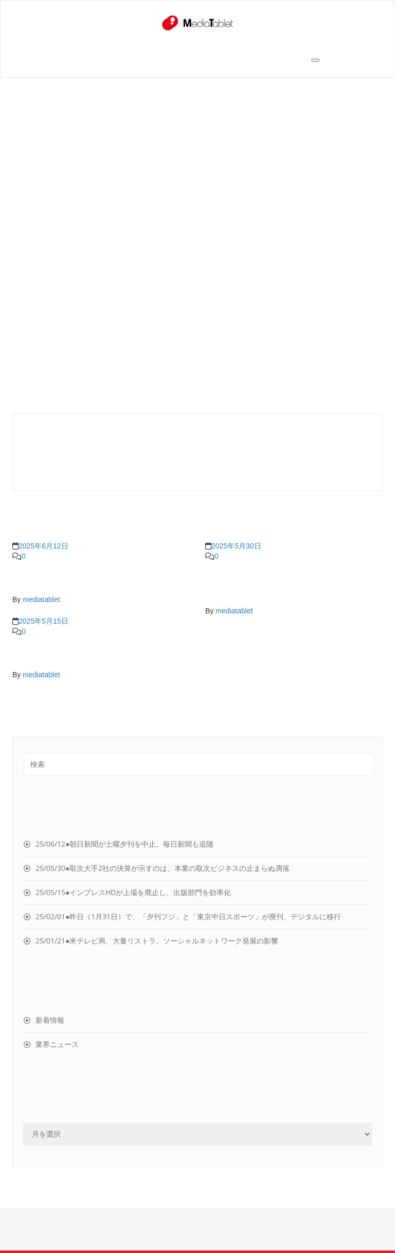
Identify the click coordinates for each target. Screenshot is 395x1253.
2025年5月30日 (236, 546)
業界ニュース (57, 1044)
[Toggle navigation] (315, 60)
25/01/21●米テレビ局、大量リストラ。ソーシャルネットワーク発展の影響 (156, 941)
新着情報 (49, 1020)
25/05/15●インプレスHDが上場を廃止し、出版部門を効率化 (133, 892)
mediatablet (41, 599)
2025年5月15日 (43, 621)
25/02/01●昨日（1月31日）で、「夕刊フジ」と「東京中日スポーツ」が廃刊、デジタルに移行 (188, 916)
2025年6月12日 (43, 546)
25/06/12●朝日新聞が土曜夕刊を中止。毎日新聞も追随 (124, 844)
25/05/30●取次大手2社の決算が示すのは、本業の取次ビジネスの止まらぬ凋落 (162, 868)
